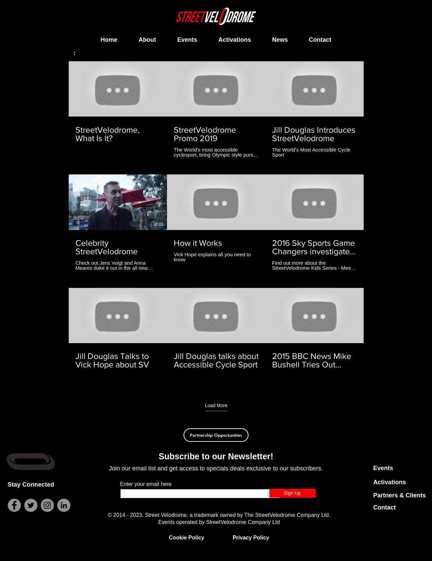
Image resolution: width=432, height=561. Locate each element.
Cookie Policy (186, 537)
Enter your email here (146, 484)
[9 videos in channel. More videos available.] (216, 223)
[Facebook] (14, 505)
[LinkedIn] (63, 505)
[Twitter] (30, 505)
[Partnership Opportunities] (216, 435)
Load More (216, 405)
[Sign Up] (292, 493)
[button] (78, 52)
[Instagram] (47, 505)
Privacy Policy (251, 537)
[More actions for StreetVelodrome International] (78, 52)
